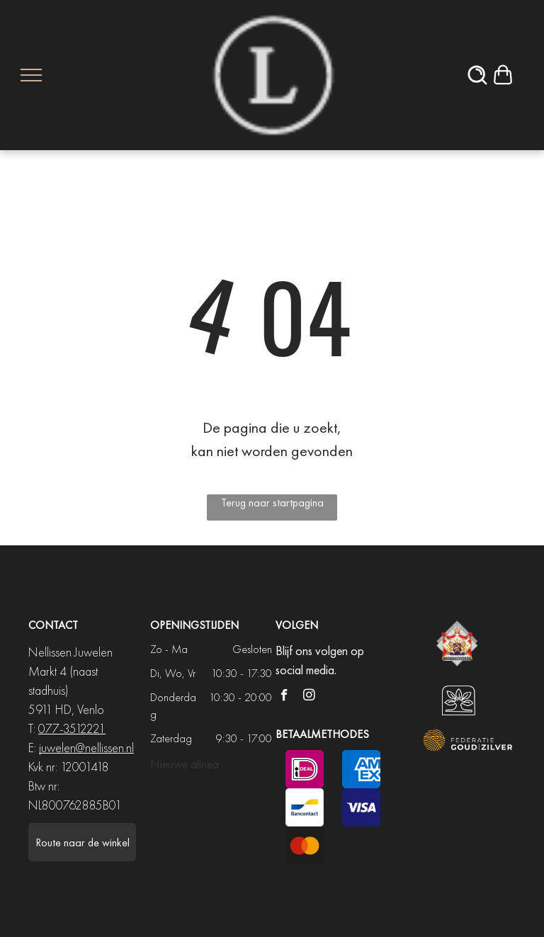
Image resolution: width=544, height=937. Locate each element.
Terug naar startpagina (272, 502)
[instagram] (309, 697)
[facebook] (284, 697)
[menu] (31, 75)
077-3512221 (72, 728)
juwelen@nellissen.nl (86, 747)
